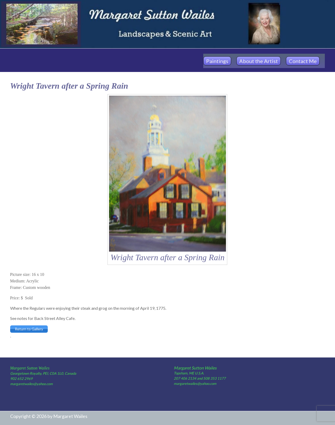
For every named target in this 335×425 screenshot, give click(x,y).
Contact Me (303, 61)
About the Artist (258, 61)
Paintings (217, 61)
